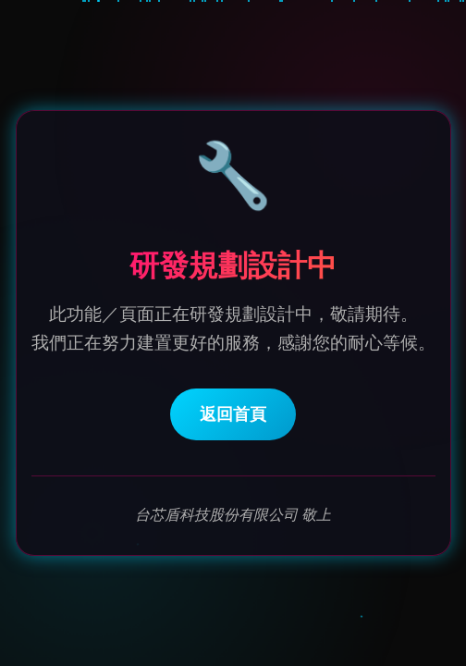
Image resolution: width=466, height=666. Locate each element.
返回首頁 (233, 415)
